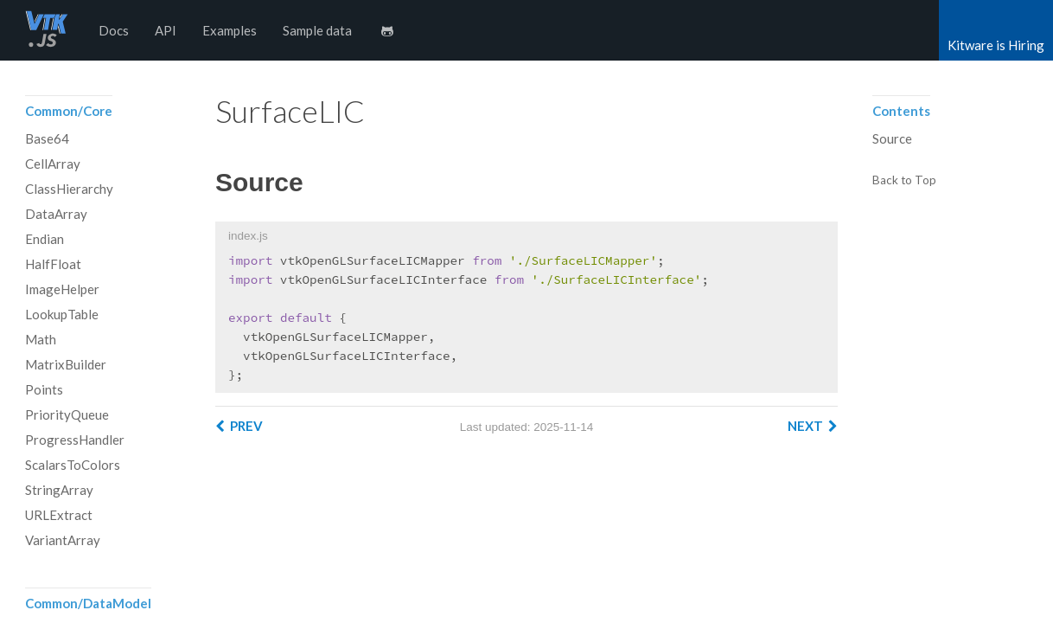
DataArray (56, 214)
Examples (229, 30)
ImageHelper (62, 289)
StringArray (59, 490)
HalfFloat (53, 264)
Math (40, 339)
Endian (44, 239)
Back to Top (904, 181)
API (165, 30)
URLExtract (59, 515)
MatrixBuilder (65, 364)
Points (44, 389)
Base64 (47, 138)
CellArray (52, 163)
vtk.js (46, 30)
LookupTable (62, 314)
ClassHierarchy (69, 188)
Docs (114, 30)
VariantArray (62, 540)
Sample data (317, 30)
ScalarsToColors (72, 464)
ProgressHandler (74, 439)
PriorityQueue (67, 414)
